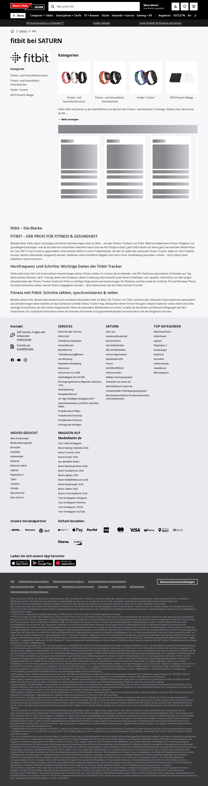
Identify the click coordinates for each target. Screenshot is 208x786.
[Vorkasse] (149, 530)
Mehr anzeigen (68, 119)
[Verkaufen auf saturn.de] (118, 381)
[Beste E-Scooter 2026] (69, 452)
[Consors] (63, 530)
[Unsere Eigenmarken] (116, 354)
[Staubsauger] (160, 350)
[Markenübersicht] (114, 359)
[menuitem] (42, 15)
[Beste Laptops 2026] (68, 475)
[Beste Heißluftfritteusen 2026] (73, 479)
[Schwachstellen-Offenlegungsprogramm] (126, 391)
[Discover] (77, 542)
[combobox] (97, 6)
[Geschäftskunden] (115, 345)
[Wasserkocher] (17, 493)
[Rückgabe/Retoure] (67, 394)
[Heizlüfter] (15, 452)
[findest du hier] (24, 339)
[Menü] (18, 15)
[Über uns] (110, 331)
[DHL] (15, 530)
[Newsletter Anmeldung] (69, 363)
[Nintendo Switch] (18, 465)
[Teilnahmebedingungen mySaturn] (33, 581)
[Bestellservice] (65, 350)
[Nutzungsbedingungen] (48, 586)
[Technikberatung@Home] (70, 354)
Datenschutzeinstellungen (177, 581)
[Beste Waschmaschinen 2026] (73, 466)
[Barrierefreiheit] (119, 586)
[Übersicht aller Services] (70, 331)
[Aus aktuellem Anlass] (68, 461)
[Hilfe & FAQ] (63, 336)
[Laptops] (158, 340)
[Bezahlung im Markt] (163, 530)
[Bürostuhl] (15, 447)
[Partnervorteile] (113, 372)
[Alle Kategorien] (161, 372)
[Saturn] (27, 6)
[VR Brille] (14, 488)
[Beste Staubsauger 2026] (70, 484)
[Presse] (109, 363)
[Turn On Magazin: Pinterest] (72, 502)
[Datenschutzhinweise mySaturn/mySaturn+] (107, 581)
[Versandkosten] (66, 345)
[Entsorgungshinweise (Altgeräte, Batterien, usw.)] (80, 383)
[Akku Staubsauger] (19, 438)
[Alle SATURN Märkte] (116, 350)
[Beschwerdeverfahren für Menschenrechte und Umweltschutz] (128, 397)
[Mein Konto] (175, 6)
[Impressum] (103, 586)
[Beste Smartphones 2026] (71, 470)
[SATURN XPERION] (115, 368)
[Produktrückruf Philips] (69, 411)
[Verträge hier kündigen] (69, 424)
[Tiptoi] (13, 479)
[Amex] (106, 530)
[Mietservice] (64, 368)
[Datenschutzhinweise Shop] (22, 586)
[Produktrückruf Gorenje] (70, 415)
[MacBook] (15, 461)
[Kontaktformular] (25, 349)
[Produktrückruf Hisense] (70, 420)
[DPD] (44, 530)
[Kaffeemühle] (16, 456)
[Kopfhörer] (159, 354)
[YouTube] (20, 360)
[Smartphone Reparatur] (69, 340)
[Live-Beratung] (65, 359)
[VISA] (135, 530)
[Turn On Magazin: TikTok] (70, 507)
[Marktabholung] (66, 389)
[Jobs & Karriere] (113, 340)
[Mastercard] (120, 530)
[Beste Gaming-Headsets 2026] (73, 448)
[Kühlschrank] (160, 336)
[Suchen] (53, 6)
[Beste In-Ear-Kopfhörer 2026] (72, 493)
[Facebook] (13, 360)
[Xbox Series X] (17, 497)
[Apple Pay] (77, 530)
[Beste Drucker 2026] (68, 457)
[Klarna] (63, 541)
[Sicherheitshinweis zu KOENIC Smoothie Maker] (80, 405)
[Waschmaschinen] (162, 331)
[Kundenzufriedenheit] (116, 336)
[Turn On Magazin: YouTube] (71, 511)
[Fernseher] (159, 359)
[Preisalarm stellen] (184, 6)
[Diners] (178, 530)
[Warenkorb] (194, 6)
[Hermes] (30, 530)
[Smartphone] (160, 368)
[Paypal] (92, 530)
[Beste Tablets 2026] (68, 489)
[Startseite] (12, 31)
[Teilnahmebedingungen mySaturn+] (68, 581)
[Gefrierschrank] (161, 363)
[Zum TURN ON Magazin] (69, 443)
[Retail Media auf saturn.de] (119, 386)
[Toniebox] (15, 483)
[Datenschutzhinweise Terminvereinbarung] (29, 592)
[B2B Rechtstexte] (137, 586)
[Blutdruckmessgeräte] (21, 443)
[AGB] (12, 581)
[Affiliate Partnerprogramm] (119, 377)
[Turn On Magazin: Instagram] (72, 498)
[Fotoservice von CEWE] (69, 372)
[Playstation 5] (160, 345)
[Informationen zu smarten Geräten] (78, 586)
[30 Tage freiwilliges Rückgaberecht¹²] (76, 398)
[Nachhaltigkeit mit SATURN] (71, 377)
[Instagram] (26, 360)
